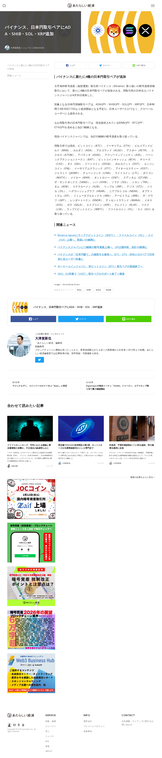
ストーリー (50, 726)
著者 (47, 746)
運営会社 (88, 721)
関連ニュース (14, 75)
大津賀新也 (43, 338)
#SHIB (108, 290)
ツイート (106, 65)
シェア (72, 65)
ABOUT (48, 751)
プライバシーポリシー (94, 726)
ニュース (27, 48)
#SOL (79, 290)
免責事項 (88, 731)
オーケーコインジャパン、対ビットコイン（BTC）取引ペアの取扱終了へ (100, 266)
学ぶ (47, 731)
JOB (47, 741)
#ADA (98, 290)
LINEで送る (140, 65)
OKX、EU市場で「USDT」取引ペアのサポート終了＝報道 (91, 274)
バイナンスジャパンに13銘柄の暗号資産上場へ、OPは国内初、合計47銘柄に (102, 247)
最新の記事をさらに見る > (142, 477)
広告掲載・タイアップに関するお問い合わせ (137, 723)
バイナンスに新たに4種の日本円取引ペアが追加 (28, 67)
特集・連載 (50, 721)
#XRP (89, 290)
